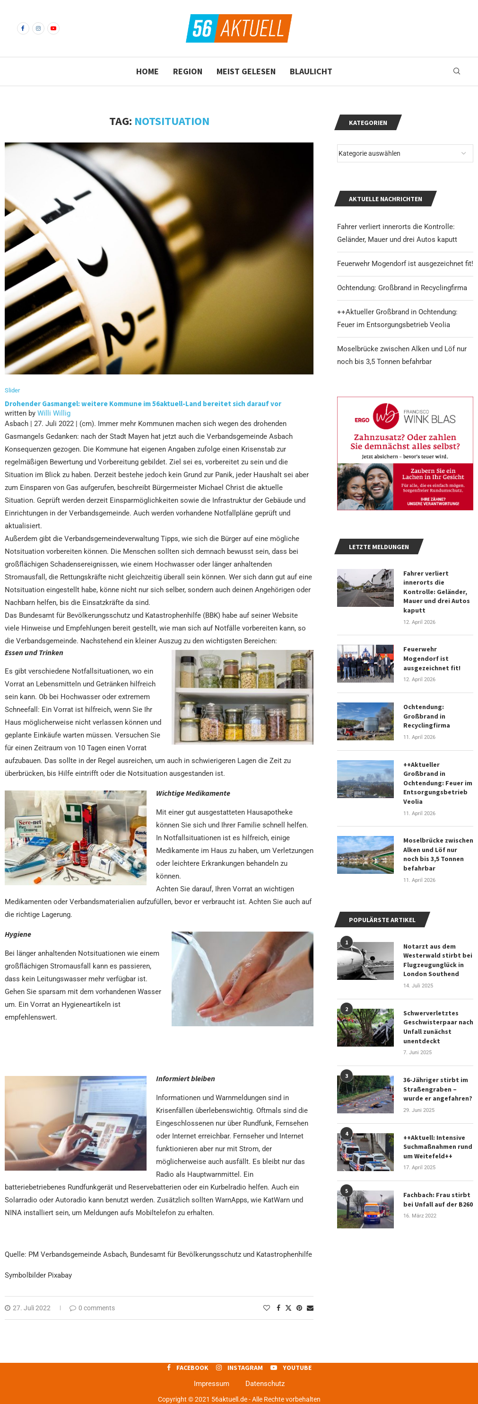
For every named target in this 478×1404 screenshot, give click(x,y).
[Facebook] (23, 28)
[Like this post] (266, 1308)
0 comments (92, 1308)
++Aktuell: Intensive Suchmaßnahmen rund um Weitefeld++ (437, 1146)
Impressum (211, 1383)
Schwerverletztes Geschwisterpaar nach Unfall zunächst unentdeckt (438, 1027)
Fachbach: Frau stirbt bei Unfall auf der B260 (438, 1200)
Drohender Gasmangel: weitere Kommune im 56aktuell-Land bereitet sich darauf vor (143, 403)
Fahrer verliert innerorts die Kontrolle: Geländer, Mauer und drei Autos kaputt (436, 591)
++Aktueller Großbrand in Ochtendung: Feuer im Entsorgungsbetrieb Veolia (437, 783)
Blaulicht (311, 71)
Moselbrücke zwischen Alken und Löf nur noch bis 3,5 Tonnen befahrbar (438, 854)
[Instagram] (38, 28)
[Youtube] (53, 28)
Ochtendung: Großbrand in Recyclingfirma (402, 288)
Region (187, 71)
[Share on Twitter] (288, 1308)
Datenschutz (265, 1383)
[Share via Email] (310, 1308)
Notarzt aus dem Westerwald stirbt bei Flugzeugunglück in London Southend (437, 960)
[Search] (456, 71)
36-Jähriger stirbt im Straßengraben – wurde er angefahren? (437, 1088)
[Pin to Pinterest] (299, 1308)
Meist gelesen (246, 71)
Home (147, 71)
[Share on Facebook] (278, 1308)
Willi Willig (53, 413)
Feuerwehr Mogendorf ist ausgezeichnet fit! (405, 263)
